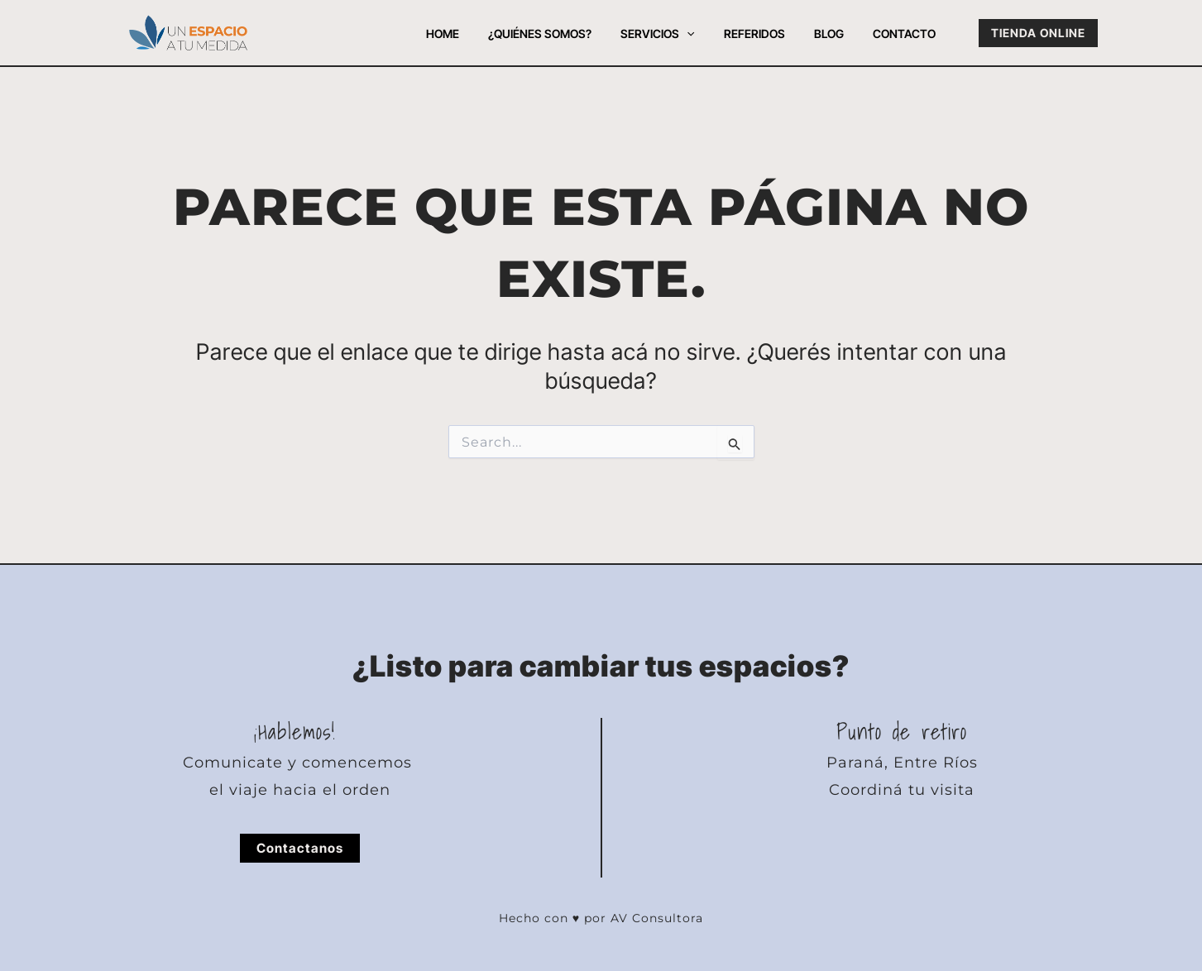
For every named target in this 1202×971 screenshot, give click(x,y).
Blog (837, 34)
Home (474, 34)
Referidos (768, 34)
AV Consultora (657, 918)
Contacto (906, 34)
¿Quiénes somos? (566, 34)
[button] (707, 34)
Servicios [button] (678, 34)
